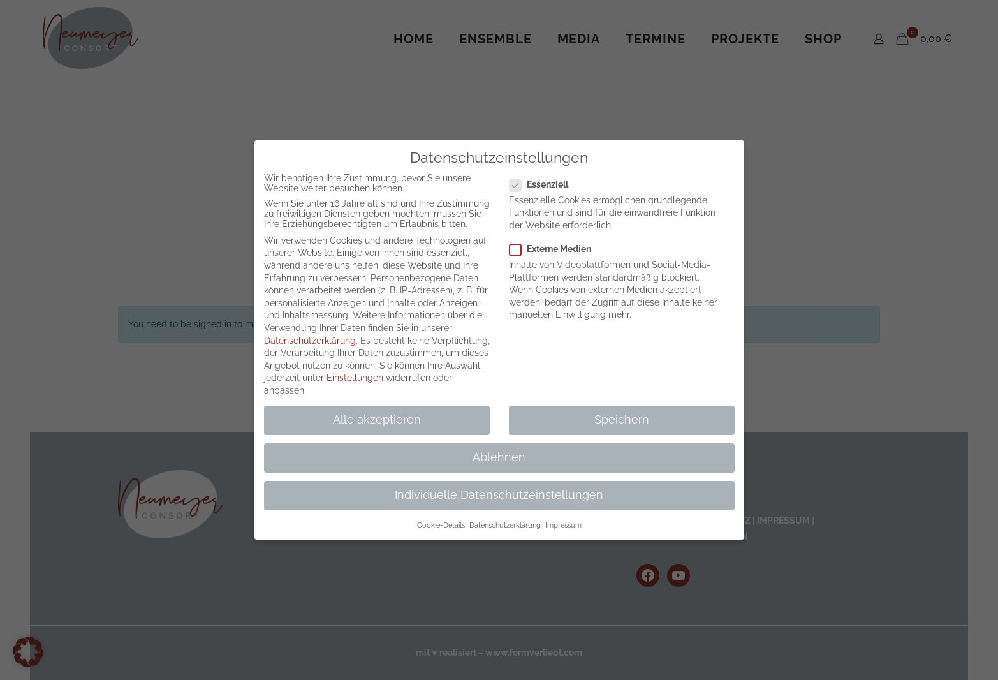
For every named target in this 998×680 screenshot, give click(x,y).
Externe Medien (555, 249)
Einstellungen (355, 378)
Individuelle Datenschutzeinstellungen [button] (499, 495)
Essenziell (544, 184)
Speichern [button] (621, 419)
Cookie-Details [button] (441, 525)
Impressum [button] (563, 525)
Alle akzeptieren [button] (377, 419)
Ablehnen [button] (499, 457)
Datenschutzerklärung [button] (505, 525)
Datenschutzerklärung (310, 341)
